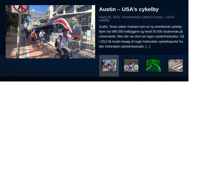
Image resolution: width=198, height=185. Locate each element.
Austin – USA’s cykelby (129, 9)
